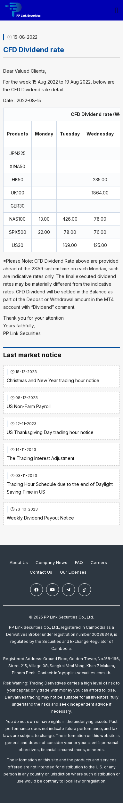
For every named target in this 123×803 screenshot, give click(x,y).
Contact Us (41, 572)
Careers (99, 562)
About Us (19, 562)
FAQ (79, 562)
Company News (51, 562)
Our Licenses (73, 572)
